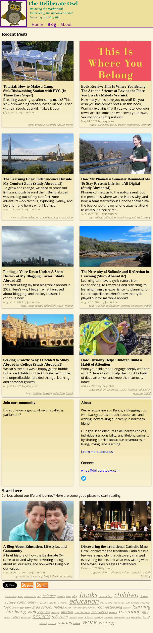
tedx (128, 620)
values (54, 579)
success (108, 620)
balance (48, 599)
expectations (106, 606)
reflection (33, 221)
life (9, 615)
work (89, 625)
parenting (112, 393)
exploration (66, 221)
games (15, 611)
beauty (61, 600)
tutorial (43, 627)
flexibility (144, 606)
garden (25, 611)
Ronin (20, 600)
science (88, 620)
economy (62, 606)
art (39, 600)
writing (68, 309)
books (121, 128)
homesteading (110, 610)
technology (143, 221)
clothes (144, 600)
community (133, 128)
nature (61, 128)
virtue (76, 627)
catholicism (137, 576)
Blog (55, 28)
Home (41, 28)
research (73, 620)
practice (137, 396)
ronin (80, 620)
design (53, 606)
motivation (99, 615)
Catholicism (10, 600)
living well (103, 128)
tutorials (51, 128)
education (144, 393)
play (145, 615)
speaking (98, 620)
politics (16, 620)
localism (43, 615)
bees (68, 600)
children (100, 393)
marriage (55, 616)
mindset (67, 615)
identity (145, 128)
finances (135, 606)
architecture (30, 600)
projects (39, 128)
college (22, 221)
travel (69, 128)
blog (30, 309)
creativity (42, 606)
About (70, 28)
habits (123, 393)
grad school (42, 610)
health (68, 611)
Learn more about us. (97, 455)
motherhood (82, 616)
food (7, 610)
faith (147, 576)
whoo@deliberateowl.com (100, 474)
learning (53, 221)
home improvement (84, 611)
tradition (103, 576)
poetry (7, 620)
